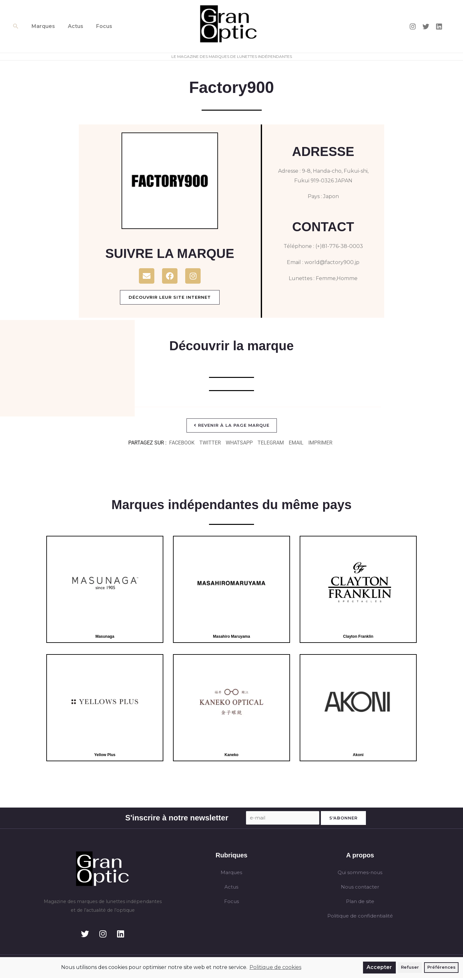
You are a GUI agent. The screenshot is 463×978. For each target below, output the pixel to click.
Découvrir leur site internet (170, 297)
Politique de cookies (275, 967)
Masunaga (105, 636)
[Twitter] (425, 26)
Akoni (358, 755)
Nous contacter (360, 888)
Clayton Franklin (358, 636)
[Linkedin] (439, 26)
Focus (98, 26)
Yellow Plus (104, 755)
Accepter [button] (379, 967)
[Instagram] (412, 26)
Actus (71, 26)
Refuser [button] (410, 967)
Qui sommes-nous (360, 874)
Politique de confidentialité (360, 918)
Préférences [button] (441, 967)
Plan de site (360, 903)
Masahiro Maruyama (232, 636)
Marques (42, 26)
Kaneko (231, 755)
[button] (16, 26)
